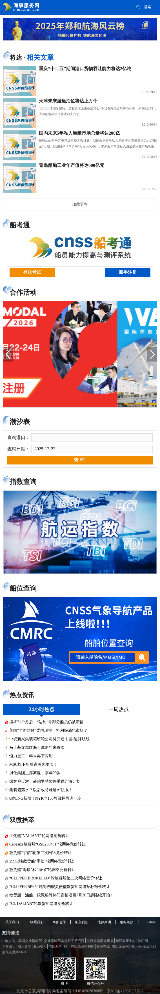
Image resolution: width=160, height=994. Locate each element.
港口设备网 (120, 946)
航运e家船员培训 (143, 946)
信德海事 (55, 946)
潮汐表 (20, 421)
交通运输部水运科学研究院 (64, 941)
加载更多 (80, 204)
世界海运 (9, 946)
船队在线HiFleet (14, 952)
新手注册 (128, 272)
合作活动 (23, 292)
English (150, 922)
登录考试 (32, 272)
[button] (8, 354)
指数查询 (23, 481)
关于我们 (12, 922)
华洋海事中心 (125, 941)
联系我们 (37, 922)
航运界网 (24, 946)
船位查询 (23, 588)
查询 (80, 460)
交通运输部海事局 (100, 941)
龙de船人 (39, 946)
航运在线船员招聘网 (79, 946)
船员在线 (103, 946)
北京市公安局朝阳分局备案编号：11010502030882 (59, 991)
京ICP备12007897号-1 (125, 991)
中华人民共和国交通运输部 (21, 941)
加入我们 (81, 922)
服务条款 (126, 922)
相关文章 (40, 57)
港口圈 (143, 941)
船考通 (20, 225)
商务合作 (59, 922)
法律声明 (104, 922)
